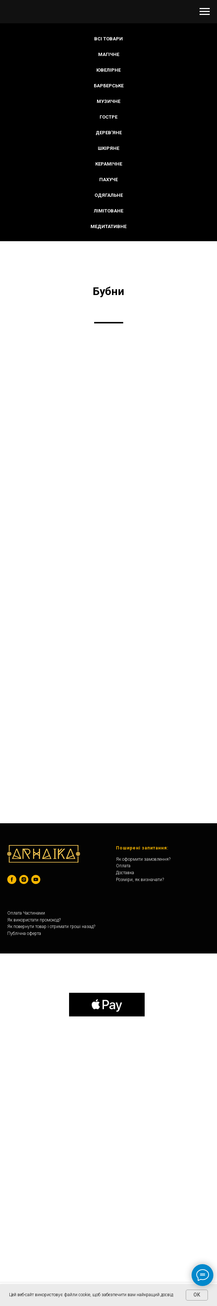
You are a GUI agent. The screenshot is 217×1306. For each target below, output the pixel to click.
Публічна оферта (24, 933)
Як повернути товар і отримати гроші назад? (51, 926)
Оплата (123, 865)
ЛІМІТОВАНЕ (108, 211)
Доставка (125, 872)
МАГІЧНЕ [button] (108, 54)
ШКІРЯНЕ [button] (108, 148)
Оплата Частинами (26, 913)
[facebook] (11, 879)
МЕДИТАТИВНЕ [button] (108, 226)
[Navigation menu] (205, 11)
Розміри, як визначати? (140, 879)
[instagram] (23, 879)
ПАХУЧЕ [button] (108, 179)
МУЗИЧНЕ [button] (108, 101)
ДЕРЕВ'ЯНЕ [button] (109, 132)
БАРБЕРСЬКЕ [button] (109, 85)
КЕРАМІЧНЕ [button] (108, 164)
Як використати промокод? (34, 920)
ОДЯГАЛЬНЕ (109, 195)
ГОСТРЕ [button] (108, 117)
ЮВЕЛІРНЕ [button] (108, 70)
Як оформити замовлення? (143, 859)
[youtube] (35, 879)
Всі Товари (108, 38)
